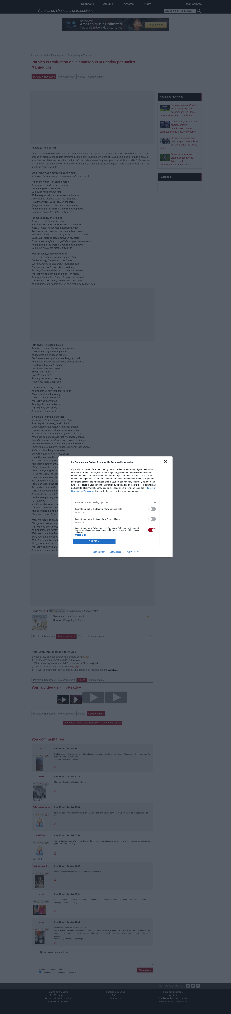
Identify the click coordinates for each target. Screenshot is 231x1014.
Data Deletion (99, 552)
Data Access (115, 552)
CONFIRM (94, 541)
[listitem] (115, 502)
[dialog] (115, 507)
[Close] (166, 462)
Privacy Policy (132, 552)
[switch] (152, 509)
